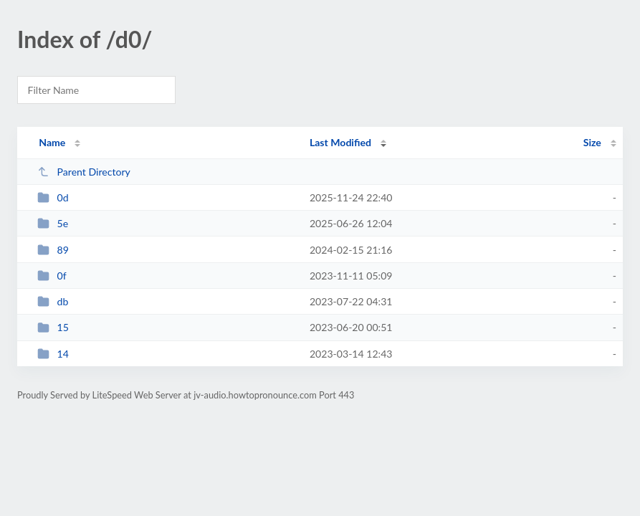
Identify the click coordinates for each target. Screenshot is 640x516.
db (52, 301)
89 (53, 250)
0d (53, 197)
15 (53, 327)
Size (592, 142)
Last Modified (340, 142)
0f (52, 275)
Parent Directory (83, 172)
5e (52, 223)
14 (53, 354)
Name (52, 142)
